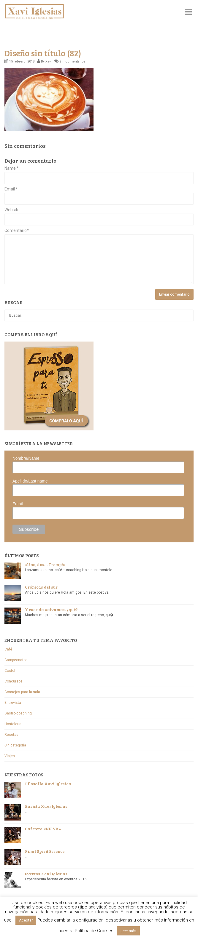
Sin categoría (15, 745)
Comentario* (16, 230)
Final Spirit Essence (44, 851)
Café (8, 649)
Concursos (13, 681)
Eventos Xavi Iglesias (46, 873)
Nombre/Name (25, 458)
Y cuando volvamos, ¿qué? (51, 609)
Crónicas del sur (41, 587)
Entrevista (12, 703)
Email (11, 189)
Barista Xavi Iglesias (46, 806)
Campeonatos (16, 660)
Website (12, 210)
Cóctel (9, 671)
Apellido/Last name (30, 481)
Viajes (9, 756)
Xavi (48, 61)
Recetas (11, 735)
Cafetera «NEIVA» (43, 828)
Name (11, 168)
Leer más (128, 931)
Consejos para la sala (22, 692)
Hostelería (12, 724)
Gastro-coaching (18, 713)
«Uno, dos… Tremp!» (45, 564)
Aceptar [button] (26, 920)
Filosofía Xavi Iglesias (48, 783)
